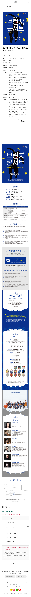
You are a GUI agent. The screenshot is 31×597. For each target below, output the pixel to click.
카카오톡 (11, 590)
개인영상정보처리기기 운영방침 (15, 573)
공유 (24, 121)
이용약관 (19, 571)
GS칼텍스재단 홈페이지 (10, 576)
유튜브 (19, 590)
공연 (2, 6)
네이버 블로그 (17, 590)
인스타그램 (14, 590)
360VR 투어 (14, 571)
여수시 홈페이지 (21, 576)
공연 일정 (9, 6)
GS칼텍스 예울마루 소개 (6, 571)
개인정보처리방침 (26, 571)
